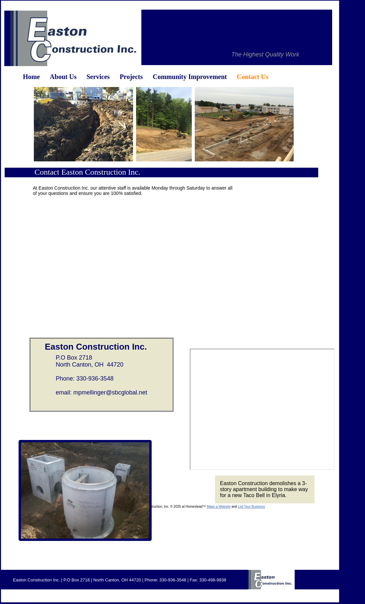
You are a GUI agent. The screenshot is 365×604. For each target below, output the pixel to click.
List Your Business (251, 506)
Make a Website (219, 506)
